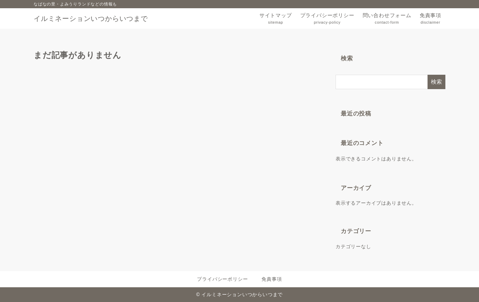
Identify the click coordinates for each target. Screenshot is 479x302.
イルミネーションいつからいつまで (91, 18)
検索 (347, 58)
